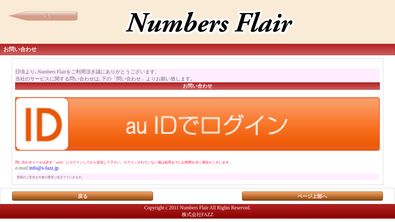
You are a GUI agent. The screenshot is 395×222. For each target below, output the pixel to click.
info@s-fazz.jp (44, 168)
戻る (47, 15)
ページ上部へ (312, 196)
